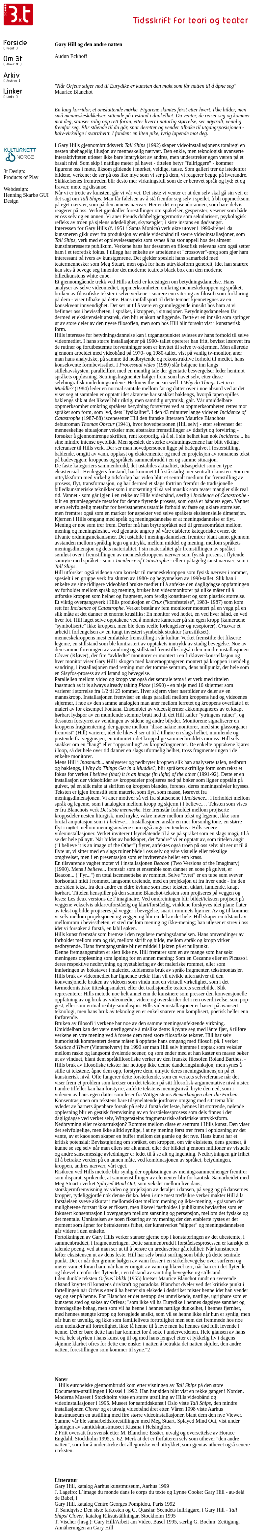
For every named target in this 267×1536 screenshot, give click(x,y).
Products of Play (21, 177)
